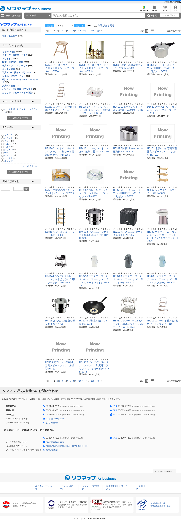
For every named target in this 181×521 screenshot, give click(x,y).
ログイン (175, 9)
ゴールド (9, 158)
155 (92, 31)
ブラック (11, 135)
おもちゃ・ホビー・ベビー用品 (18, 92)
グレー (9, 141)
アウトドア (10, 58)
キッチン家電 (11, 69)
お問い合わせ (52, 422)
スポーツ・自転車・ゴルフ (17, 55)
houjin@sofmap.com (55, 419)
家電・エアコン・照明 (15, 62)
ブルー (9, 146)
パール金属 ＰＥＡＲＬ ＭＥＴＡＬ (60, 62)
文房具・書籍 (10, 85)
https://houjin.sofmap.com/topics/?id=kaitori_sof (66, 446)
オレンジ (10, 161)
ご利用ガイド (154, 9)
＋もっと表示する (29, 166)
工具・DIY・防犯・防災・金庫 (18, 72)
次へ (99, 31)
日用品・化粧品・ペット (16, 76)
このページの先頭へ (164, 471)
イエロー (10, 155)
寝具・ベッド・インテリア (17, 65)
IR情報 (178, 2)
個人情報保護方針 (158, 503)
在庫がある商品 (12, 36)
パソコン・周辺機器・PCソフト (19, 89)
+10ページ (82, 31)
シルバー (10, 144)
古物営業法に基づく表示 (160, 506)
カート (165, 9)
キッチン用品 (12, 51)
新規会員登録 (144, 9)
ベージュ (10, 152)
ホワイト (11, 138)
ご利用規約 (169, 2)
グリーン (10, 149)
